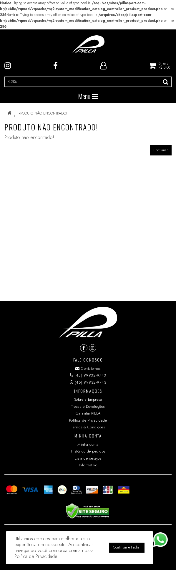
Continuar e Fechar (127, 547)
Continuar (161, 150)
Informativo (88, 465)
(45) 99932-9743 (88, 375)
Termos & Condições (88, 427)
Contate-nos (88, 368)
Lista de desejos (88, 458)
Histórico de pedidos (88, 451)
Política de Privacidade (88, 420)
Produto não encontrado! (43, 113)
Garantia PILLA (88, 413)
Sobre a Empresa (88, 399)
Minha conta (88, 444)
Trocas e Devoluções (88, 406)
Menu (88, 96)
